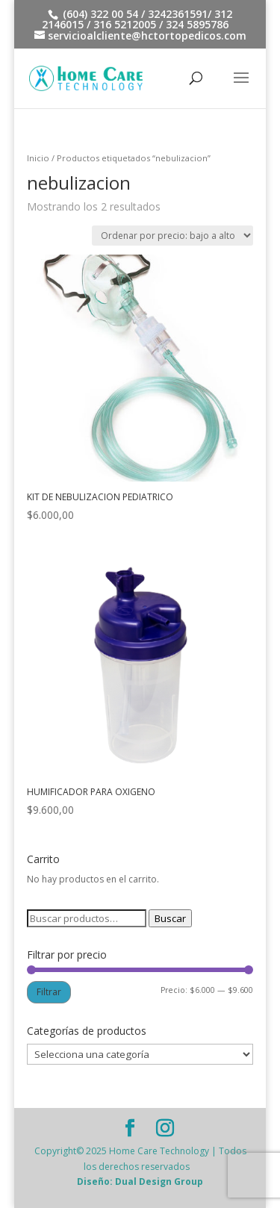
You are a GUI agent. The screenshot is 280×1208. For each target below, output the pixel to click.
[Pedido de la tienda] (172, 235)
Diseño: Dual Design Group (140, 1181)
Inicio (38, 158)
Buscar (170, 918)
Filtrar (49, 992)
